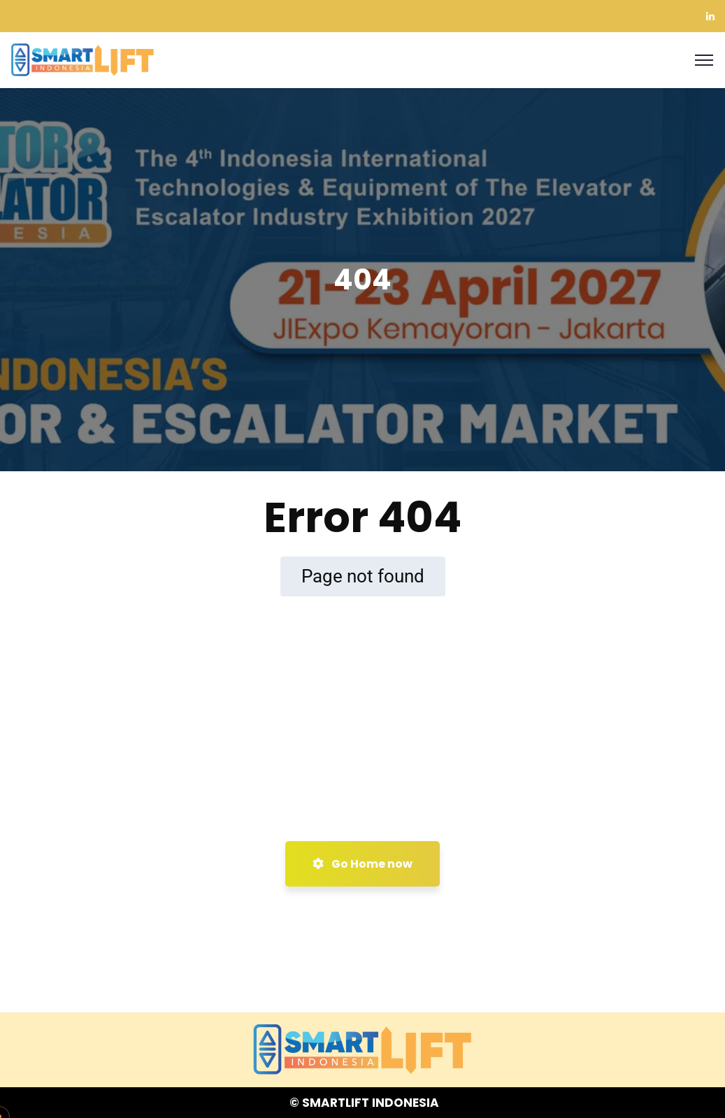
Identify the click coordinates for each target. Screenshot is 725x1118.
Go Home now (362, 864)
